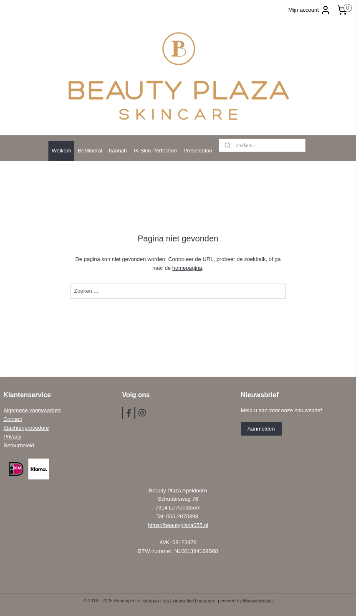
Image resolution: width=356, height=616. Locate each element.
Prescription (198, 150)
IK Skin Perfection (155, 150)
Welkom (61, 150)
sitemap (151, 600)
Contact (12, 419)
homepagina (187, 268)
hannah (118, 150)
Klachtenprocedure (26, 428)
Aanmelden (261, 429)
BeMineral (90, 150)
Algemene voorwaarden (32, 410)
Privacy (12, 436)
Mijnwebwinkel (258, 600)
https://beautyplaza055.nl (178, 525)
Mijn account (309, 10)
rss (166, 600)
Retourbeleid (18, 445)
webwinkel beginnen (193, 600)
